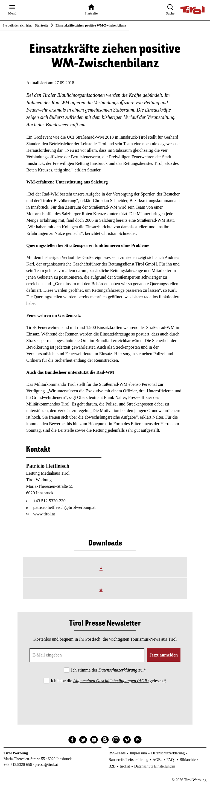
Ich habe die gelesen (108, 680)
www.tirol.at (44, 514)
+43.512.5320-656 (18, 765)
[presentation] (105, 699)
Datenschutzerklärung (117, 670)
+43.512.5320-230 (49, 500)
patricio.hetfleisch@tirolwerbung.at (64, 507)
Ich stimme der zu (108, 670)
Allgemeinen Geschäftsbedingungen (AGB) (110, 680)
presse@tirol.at (46, 765)
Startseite (41, 25)
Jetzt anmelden (164, 655)
